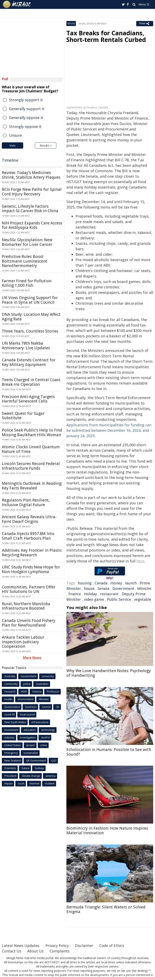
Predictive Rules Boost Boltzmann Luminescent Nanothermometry (24, 261)
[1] (150, 970)
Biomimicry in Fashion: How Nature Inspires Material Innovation (107, 830)
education (30, 730)
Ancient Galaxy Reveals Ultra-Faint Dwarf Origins (29, 519)
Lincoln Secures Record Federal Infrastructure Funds (31, 466)
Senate (103, 588)
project (30, 745)
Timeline (10, 160)
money (116, 583)
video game (94, 599)
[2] (3, 974)
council (46, 707)
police (26, 684)
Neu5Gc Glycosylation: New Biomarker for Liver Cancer (27, 242)
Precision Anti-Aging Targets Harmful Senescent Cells (28, 399)
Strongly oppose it (25, 126)
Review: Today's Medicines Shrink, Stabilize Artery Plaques (31, 175)
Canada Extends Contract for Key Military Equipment (28, 362)
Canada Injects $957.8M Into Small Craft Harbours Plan (28, 536)
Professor (53, 691)
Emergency (11, 753)
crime (43, 745)
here (140, 561)
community (11, 684)
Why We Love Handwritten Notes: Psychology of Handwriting (108, 673)
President (10, 776)
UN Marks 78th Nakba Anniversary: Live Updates (26, 345)
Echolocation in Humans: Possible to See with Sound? (108, 752)
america (51, 776)
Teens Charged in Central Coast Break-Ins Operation (31, 382)
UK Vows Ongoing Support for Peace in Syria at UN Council (30, 300)
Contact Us (11, 951)
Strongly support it (26, 99)
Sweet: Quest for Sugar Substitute (23, 416)
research (10, 691)
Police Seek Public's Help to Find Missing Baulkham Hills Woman (32, 432)
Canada (101, 583)
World (71, 23)
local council (27, 714)
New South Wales (15, 722)
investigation (28, 737)
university (48, 676)
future (25, 768)
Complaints (60, 951)
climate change (31, 776)
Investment (11, 730)
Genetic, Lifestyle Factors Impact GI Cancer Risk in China (30, 209)
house (89, 588)
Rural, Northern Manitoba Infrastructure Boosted (26, 606)
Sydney (39, 768)
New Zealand (12, 760)
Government (123, 588)
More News (32, 657)
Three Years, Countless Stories (30, 331)
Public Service (119, 599)
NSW (24, 691)
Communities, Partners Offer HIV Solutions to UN (28, 589)
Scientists (10, 768)
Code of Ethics (111, 945)
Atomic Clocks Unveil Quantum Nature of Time (31, 449)
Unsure (15, 135)
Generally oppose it (26, 117)
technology (48, 730)
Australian (42, 684)
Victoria (36, 691)
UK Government (36, 760)
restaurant (109, 593)
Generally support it (26, 108)
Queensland (12, 707)
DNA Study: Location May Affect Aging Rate (31, 317)
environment (26, 699)
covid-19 (9, 714)
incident (49, 783)
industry (9, 737)
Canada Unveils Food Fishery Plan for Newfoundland (28, 623)
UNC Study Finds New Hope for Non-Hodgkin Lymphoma (31, 569)
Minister (144, 588)
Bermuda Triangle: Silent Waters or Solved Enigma (106, 909)
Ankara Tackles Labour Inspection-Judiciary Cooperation (23, 642)
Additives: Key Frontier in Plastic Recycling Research (32, 553)
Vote (12, 145)
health (8, 699)
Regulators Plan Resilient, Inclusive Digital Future (26, 502)
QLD (53, 760)
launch (131, 583)
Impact (8, 783)
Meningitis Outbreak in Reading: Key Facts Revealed (32, 486)
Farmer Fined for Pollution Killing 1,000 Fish (26, 283)
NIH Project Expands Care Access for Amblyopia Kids (32, 225)
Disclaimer (84, 945)
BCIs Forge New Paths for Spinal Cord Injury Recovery (32, 192)
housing (85, 583)
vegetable (142, 599)
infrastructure (39, 722)
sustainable (30, 753)
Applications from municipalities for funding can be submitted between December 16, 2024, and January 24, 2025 (108, 430)
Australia (9, 676)
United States (12, 745)
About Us (35, 951)
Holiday (90, 593)
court (21, 783)
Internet (34, 783)
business (31, 707)
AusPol (45, 737)
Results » (45, 145)
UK (57, 707)
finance (74, 593)
